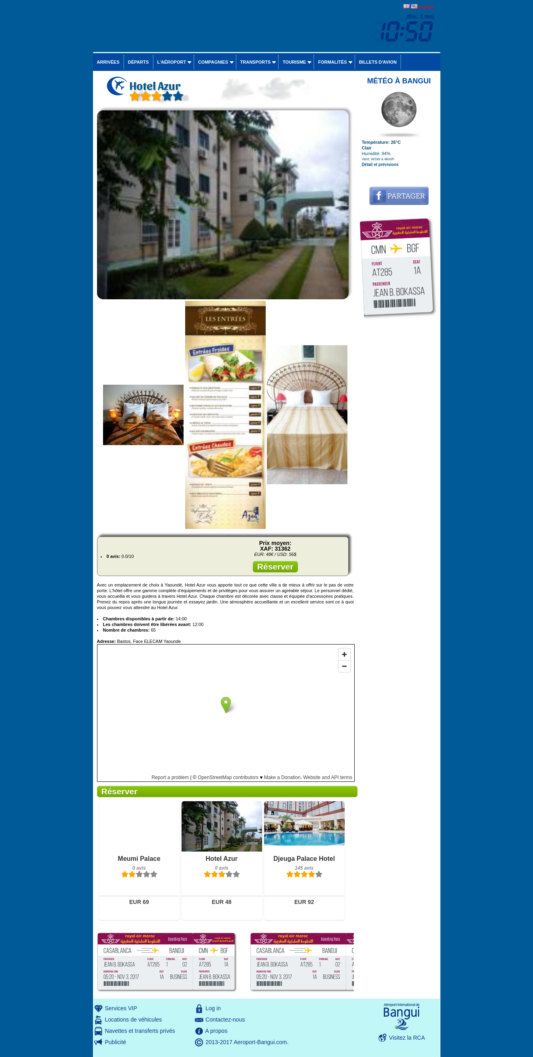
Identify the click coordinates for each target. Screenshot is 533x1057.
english (426, 6)
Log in (213, 1008)
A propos (216, 1031)
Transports (255, 62)
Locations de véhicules (133, 1019)
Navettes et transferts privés (140, 1031)
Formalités (332, 62)
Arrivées (108, 62)
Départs (138, 62)
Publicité (115, 1042)
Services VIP (121, 1008)
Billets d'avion (378, 62)
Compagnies (213, 62)
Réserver (275, 566)
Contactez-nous (225, 1019)
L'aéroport (171, 62)
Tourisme (294, 62)
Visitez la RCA (407, 1037)
